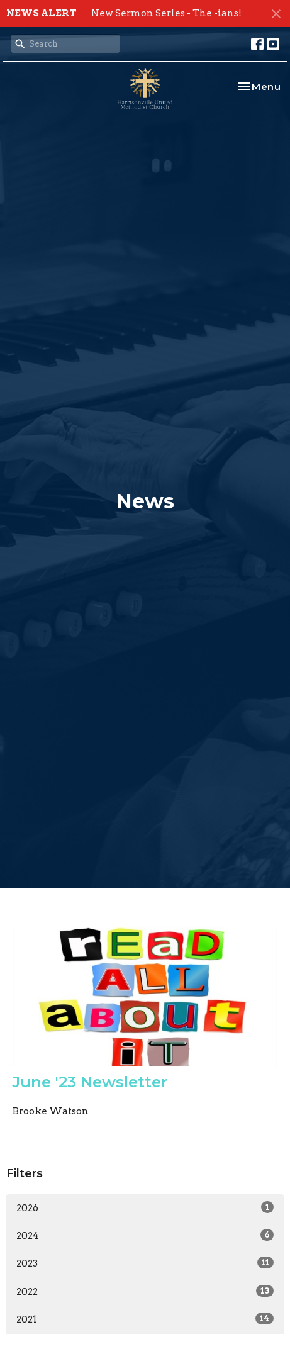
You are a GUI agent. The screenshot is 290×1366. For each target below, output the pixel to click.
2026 (145, 1207)
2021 (145, 1319)
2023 (145, 1263)
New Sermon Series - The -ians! (166, 13)
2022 (145, 1291)
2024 (145, 1235)
